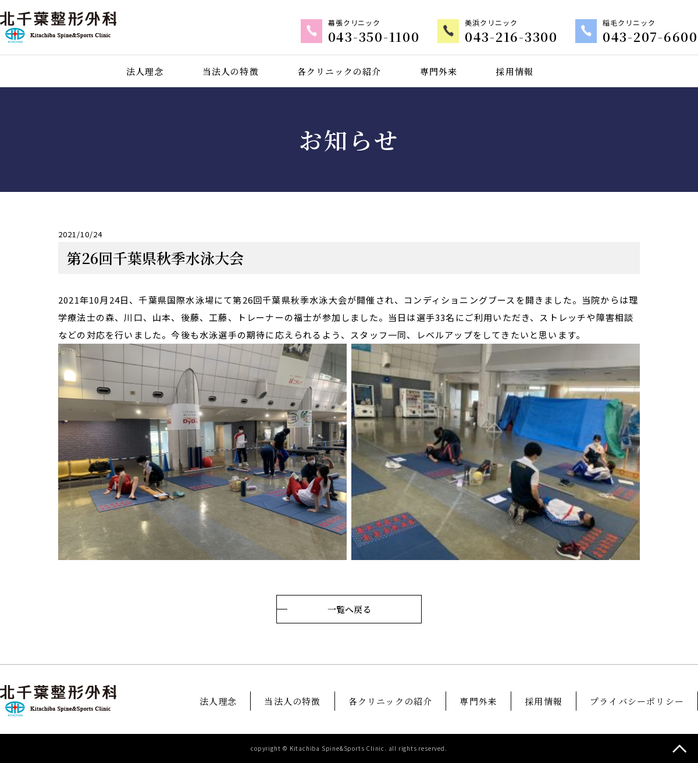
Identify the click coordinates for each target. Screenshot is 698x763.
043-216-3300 (525, 37)
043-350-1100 (397, 37)
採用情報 (515, 71)
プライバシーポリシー (637, 700)
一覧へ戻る (349, 609)
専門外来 (439, 71)
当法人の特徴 (230, 71)
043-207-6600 (655, 37)
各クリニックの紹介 (339, 71)
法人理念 (144, 71)
